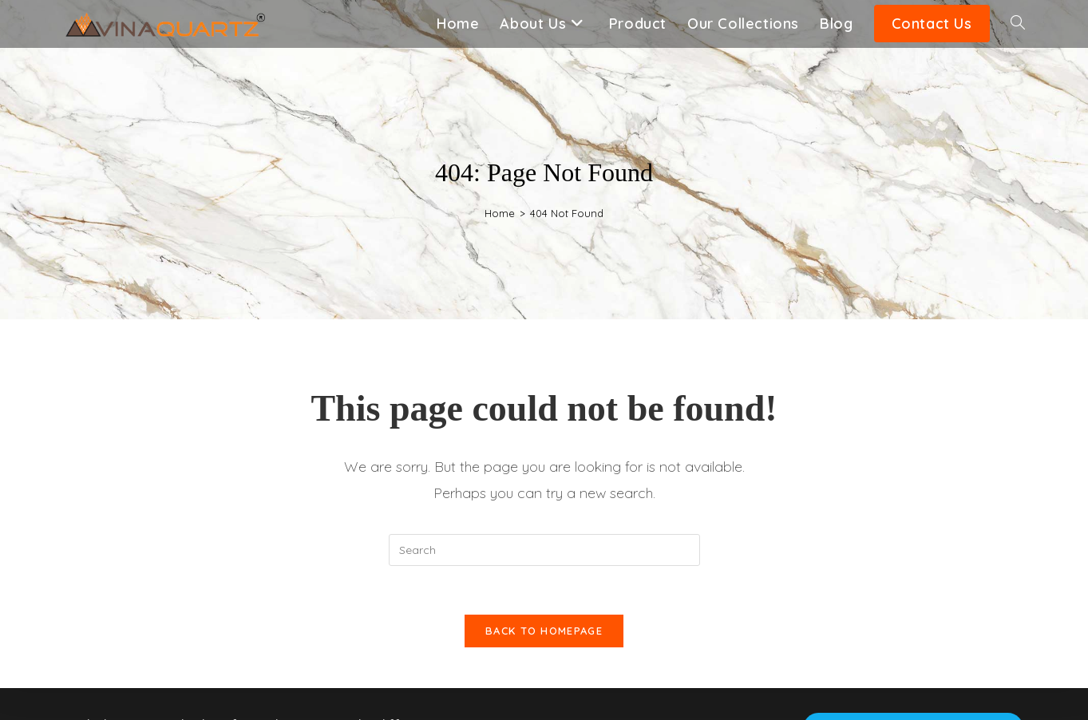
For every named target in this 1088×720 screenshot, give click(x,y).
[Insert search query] (544, 550)
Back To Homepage (544, 630)
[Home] (500, 213)
